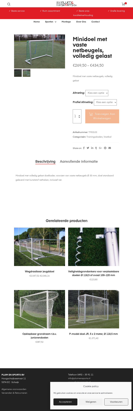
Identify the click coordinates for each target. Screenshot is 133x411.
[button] (60, 38)
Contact (95, 22)
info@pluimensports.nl (79, 378)
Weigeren (91, 402)
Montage (66, 22)
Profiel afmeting (83, 102)
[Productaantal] (75, 116)
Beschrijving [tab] (45, 161)
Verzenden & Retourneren (14, 393)
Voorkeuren (116, 402)
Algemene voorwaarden (14, 389)
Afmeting (78, 93)
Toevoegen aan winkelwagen (104, 116)
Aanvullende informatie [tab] (79, 161)
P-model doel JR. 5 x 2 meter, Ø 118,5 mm (93, 334)
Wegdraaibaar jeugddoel (39, 271)
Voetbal (107, 137)
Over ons (81, 22)
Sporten (50, 22)
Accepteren (65, 402)
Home (37, 22)
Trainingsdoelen (95, 137)
